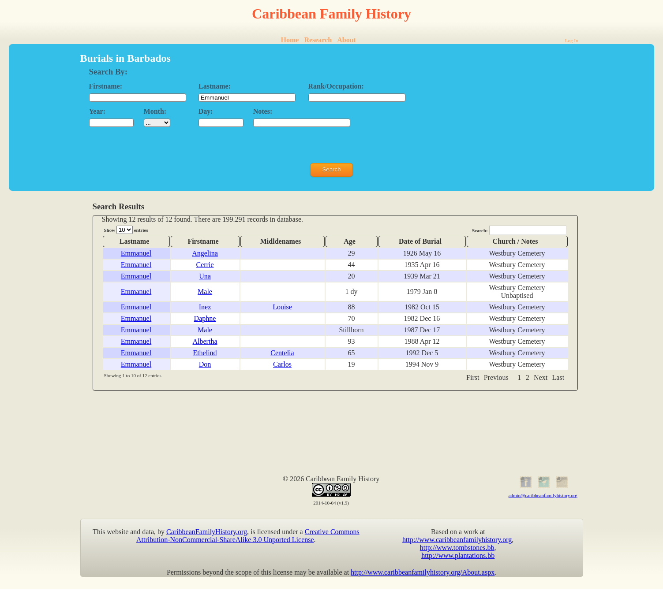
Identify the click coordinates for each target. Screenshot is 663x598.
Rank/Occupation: (336, 86)
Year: (97, 111)
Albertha (205, 341)
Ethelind (205, 353)
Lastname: (215, 86)
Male (205, 291)
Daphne (205, 318)
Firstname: (106, 86)
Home (290, 40)
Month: (155, 111)
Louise (282, 307)
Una (205, 276)
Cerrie (205, 264)
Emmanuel (136, 253)
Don (205, 364)
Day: (206, 111)
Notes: (263, 111)
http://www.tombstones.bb (457, 547)
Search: (519, 230)
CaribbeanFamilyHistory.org (206, 531)
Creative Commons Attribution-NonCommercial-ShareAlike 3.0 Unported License (248, 535)
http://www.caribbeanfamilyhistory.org (457, 539)
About (346, 40)
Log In (571, 40)
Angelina (205, 253)
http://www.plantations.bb (457, 555)
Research (318, 40)
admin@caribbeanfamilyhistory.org (543, 495)
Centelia (282, 353)
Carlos (282, 364)
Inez (205, 307)
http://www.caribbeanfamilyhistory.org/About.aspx (422, 572)
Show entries (126, 230)
